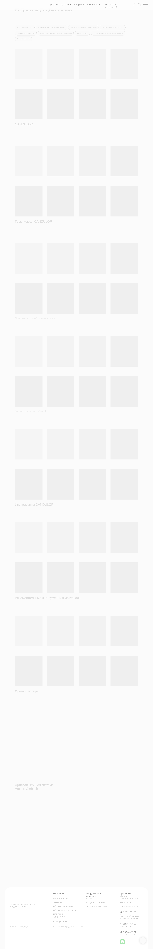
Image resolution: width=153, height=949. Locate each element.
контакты (57, 902)
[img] (16, 4)
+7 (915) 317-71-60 (128, 912)
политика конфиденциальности (67, 926)
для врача (90, 898)
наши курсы (126, 902)
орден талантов (60, 898)
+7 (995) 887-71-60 (128, 923)
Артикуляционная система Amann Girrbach (108, 33)
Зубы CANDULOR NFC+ (25, 27)
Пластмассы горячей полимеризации (83, 27)
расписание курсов (129, 898)
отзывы (56, 917)
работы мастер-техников (64, 910)
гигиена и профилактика (98, 906)
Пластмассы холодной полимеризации (51, 27)
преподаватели (59, 921)
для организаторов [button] (129, 906)
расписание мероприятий (111, 5)
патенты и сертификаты (58, 915)
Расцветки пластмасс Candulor (112, 27)
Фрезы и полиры (82, 33)
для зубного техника (95, 902)
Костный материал (23, 39)
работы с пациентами (63, 906)
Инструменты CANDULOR (26, 33)
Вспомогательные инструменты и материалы (56, 33)
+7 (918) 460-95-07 (128, 932)
